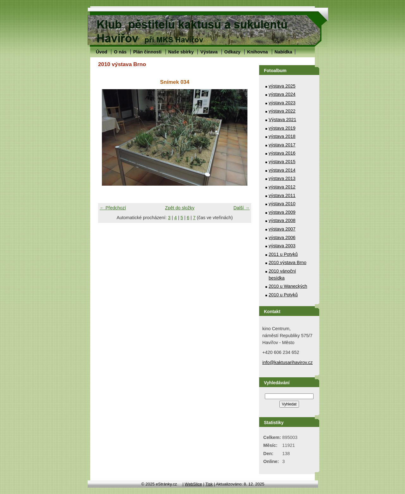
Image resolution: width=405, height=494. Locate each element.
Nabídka (283, 51)
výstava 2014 (282, 170)
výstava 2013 (282, 178)
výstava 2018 (282, 136)
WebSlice (193, 484)
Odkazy (232, 51)
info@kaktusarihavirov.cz (287, 362)
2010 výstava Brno (287, 262)
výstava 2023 (282, 102)
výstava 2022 (282, 111)
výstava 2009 (282, 212)
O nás (120, 51)
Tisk (209, 484)
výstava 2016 (282, 153)
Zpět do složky (180, 207)
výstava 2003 (282, 245)
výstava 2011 (282, 195)
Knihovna (257, 51)
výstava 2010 (282, 203)
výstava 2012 (282, 186)
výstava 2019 (282, 128)
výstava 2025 (282, 86)
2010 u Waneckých (288, 286)
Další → (242, 207)
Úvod (101, 51)
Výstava (208, 51)
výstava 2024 (282, 94)
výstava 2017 (282, 144)
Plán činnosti (147, 51)
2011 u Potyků (283, 254)
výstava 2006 (282, 237)
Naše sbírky (181, 51)
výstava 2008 (282, 220)
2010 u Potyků (283, 294)
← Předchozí (113, 207)
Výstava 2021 (282, 119)
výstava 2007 (282, 229)
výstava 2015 (282, 161)
